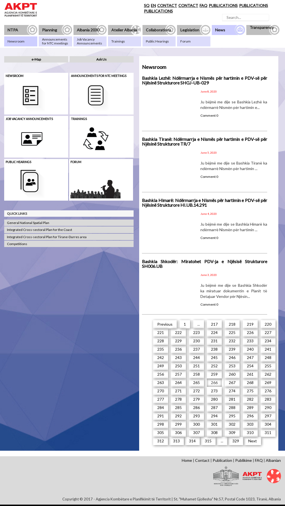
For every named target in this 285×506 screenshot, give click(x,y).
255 (268, 365)
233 (250, 340)
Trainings (79, 119)
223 (196, 332)
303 (250, 424)
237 (196, 349)
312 (160, 440)
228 (160, 340)
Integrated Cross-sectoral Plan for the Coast (39, 230)
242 (160, 357)
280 (214, 399)
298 (160, 424)
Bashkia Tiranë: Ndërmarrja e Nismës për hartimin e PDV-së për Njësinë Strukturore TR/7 (204, 141)
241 (268, 349)
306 (178, 432)
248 (268, 357)
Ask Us (101, 59)
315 (208, 440)
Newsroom (14, 76)
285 (178, 407)
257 (178, 374)
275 (250, 390)
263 (160, 382)
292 (178, 415)
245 (214, 357)
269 (268, 382)
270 (160, 390)
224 (214, 332)
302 (232, 424)
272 (196, 390)
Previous (165, 324)
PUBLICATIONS (223, 5)
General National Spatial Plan (28, 223)
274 (232, 390)
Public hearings (18, 162)
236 (178, 349)
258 (196, 374)
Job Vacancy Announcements (29, 119)
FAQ (203, 5)
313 (176, 440)
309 (232, 432)
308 (214, 432)
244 (196, 357)
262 (268, 374)
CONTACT (167, 5)
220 (268, 324)
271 (178, 390)
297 (268, 415)
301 (214, 424)
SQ (146, 5)
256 (160, 374)
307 (196, 432)
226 (250, 332)
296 (250, 415)
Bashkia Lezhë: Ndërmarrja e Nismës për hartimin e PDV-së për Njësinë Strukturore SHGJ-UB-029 (204, 80)
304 (268, 424)
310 (250, 432)
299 (178, 424)
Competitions (17, 244)
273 (214, 390)
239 (232, 349)
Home (187, 460)
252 (214, 365)
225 (232, 332)
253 (232, 365)
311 (268, 432)
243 (178, 357)
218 (232, 324)
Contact (202, 460)
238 (214, 349)
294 (214, 415)
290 (268, 407)
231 (214, 340)
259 (214, 374)
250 (178, 365)
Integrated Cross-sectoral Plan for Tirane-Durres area (47, 237)
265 (196, 382)
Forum (75, 162)
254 (250, 365)
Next (252, 440)
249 (160, 365)
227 (268, 332)
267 (232, 382)
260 (232, 374)
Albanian (273, 460)
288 (232, 407)
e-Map (36, 59)
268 (250, 382)
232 (232, 340)
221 (160, 332)
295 (232, 415)
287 (214, 407)
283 (268, 399)
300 (196, 424)
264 (178, 382)
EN (153, 5)
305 (160, 432)
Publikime (243, 460)
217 (214, 324)
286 (196, 407)
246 (232, 357)
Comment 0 (209, 115)
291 (160, 415)
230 (196, 340)
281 (232, 399)
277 (160, 399)
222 (178, 332)
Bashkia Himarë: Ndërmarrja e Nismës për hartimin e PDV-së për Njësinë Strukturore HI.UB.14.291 (204, 203)
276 (268, 390)
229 (178, 340)
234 (268, 340)
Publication (222, 460)
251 (196, 365)
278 (178, 399)
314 (192, 440)
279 (196, 399)
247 (250, 357)
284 (160, 407)
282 (250, 399)
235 (160, 349)
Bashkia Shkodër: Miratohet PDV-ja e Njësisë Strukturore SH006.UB (204, 264)
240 (250, 349)
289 (250, 407)
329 (235, 440)
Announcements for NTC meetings (98, 76)
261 (250, 374)
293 (196, 415)
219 (250, 324)
